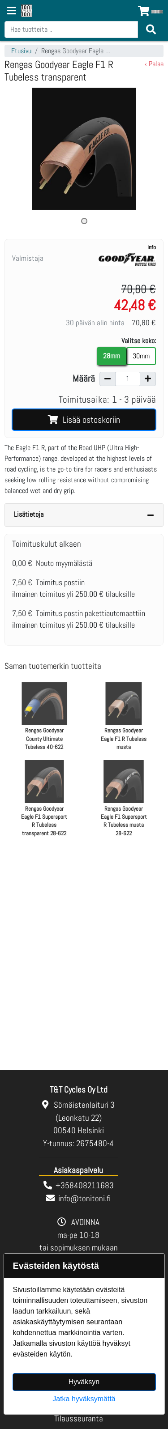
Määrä (84, 378)
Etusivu (21, 50)
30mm (141, 356)
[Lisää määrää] (148, 379)
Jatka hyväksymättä (84, 1399)
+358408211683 (85, 1185)
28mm (111, 356)
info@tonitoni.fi (84, 1198)
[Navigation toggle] (11, 11)
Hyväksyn (84, 1382)
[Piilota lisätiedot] (150, 515)
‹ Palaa (154, 63)
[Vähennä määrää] (107, 379)
